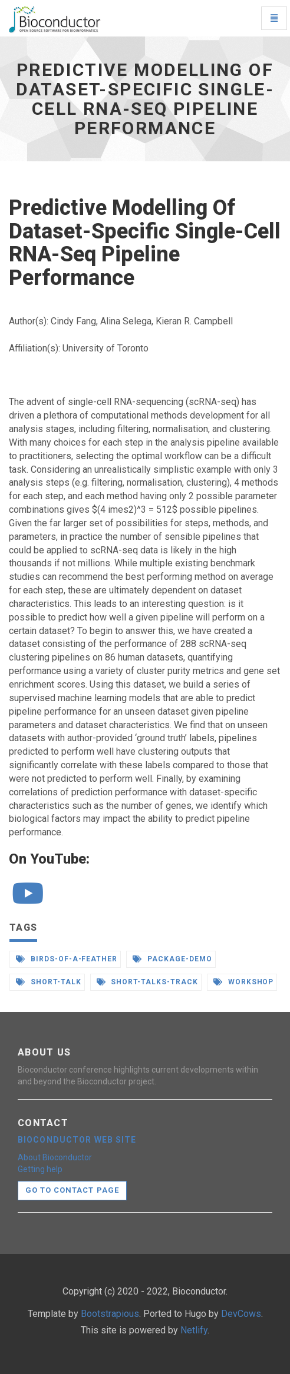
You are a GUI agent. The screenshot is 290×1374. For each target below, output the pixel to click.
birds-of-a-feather (66, 959)
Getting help (40, 1169)
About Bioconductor (55, 1157)
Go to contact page (72, 1190)
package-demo (172, 959)
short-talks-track (147, 982)
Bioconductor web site (77, 1139)
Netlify (193, 1330)
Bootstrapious (110, 1313)
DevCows (241, 1313)
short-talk (48, 982)
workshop (243, 982)
